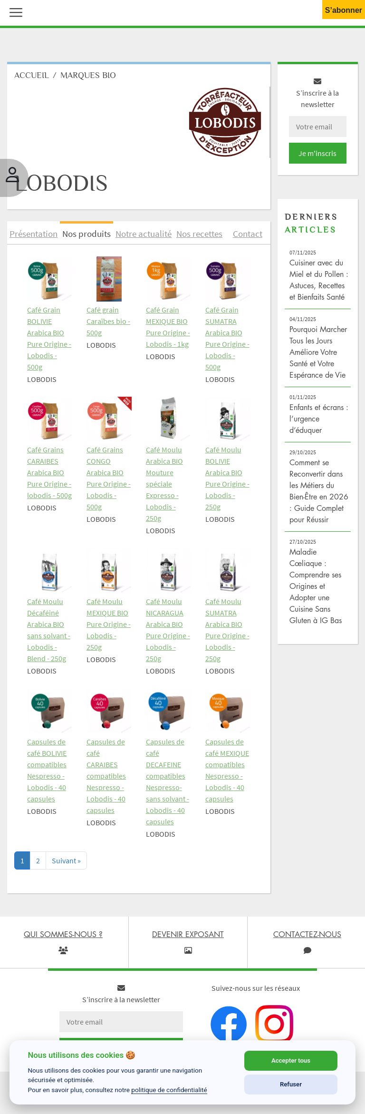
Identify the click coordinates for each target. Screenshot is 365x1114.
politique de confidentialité (169, 1090)
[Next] (66, 860)
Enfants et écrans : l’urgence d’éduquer (318, 418)
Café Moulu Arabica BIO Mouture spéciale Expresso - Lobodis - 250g (164, 484)
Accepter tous (290, 1060)
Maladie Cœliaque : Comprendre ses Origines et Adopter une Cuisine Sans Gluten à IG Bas (315, 586)
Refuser (291, 1084)
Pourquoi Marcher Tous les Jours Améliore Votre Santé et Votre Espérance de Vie (318, 352)
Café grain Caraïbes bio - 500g (108, 321)
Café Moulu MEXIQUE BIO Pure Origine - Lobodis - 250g (108, 624)
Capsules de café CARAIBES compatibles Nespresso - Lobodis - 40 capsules (106, 776)
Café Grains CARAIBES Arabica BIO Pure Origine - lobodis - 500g (49, 472)
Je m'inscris (317, 153)
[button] (14, 11)
